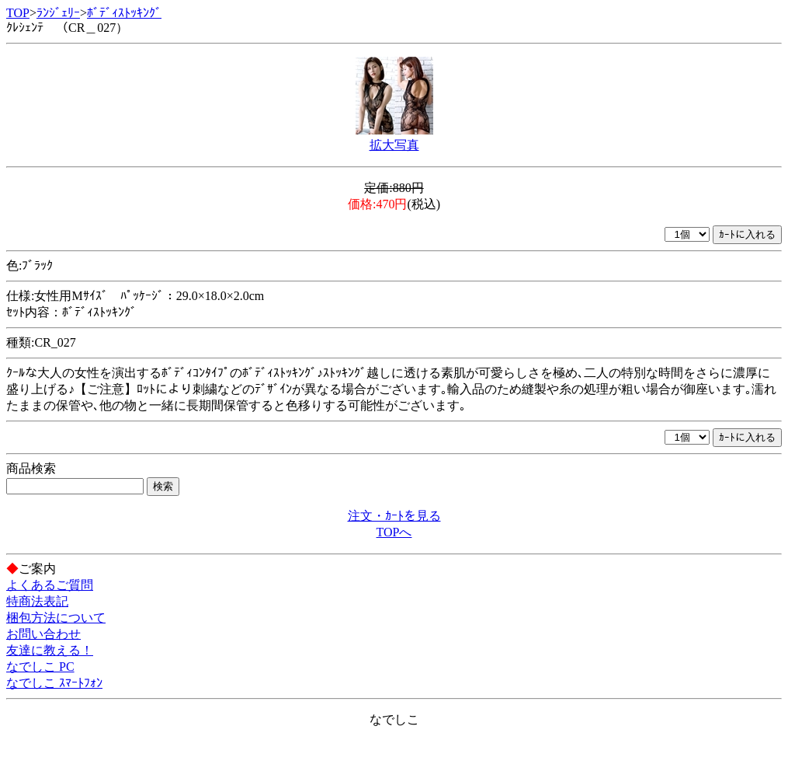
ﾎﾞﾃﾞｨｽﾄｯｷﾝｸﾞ (124, 12)
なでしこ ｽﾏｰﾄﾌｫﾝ (54, 682)
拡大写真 (394, 145)
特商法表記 (37, 601)
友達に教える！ (49, 650)
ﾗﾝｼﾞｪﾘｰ (58, 12)
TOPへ (394, 532)
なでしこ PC (40, 666)
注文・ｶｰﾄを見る (394, 515)
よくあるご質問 (49, 585)
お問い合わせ (43, 634)
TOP (18, 12)
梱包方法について (56, 617)
